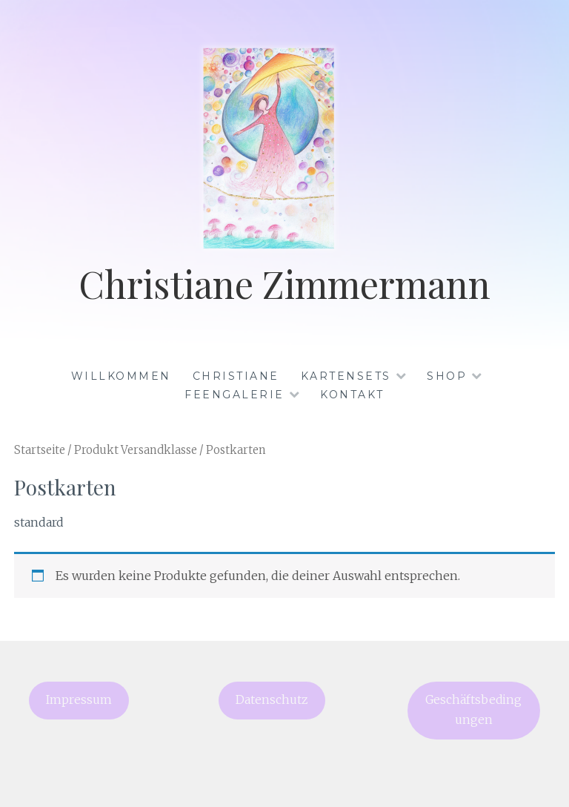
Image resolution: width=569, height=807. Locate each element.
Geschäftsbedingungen (473, 710)
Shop (447, 376)
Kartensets (346, 376)
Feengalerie (234, 394)
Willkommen (121, 376)
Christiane (236, 376)
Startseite (39, 450)
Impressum (79, 700)
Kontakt (352, 394)
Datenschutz (272, 700)
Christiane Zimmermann (284, 284)
